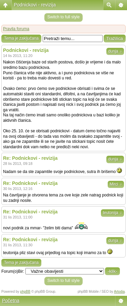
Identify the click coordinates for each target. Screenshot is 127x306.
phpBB (25, 291)
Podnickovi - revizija (35, 4)
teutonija (112, 212)
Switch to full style (63, 17)
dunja (115, 51)
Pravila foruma (16, 28)
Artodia (119, 291)
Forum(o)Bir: (12, 271)
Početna (10, 300)
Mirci (116, 184)
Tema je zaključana (21, 38)
